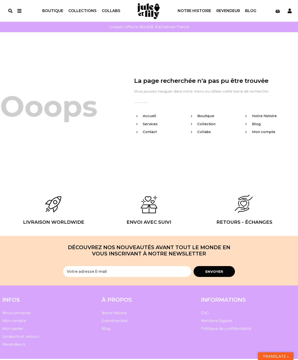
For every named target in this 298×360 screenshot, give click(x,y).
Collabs (111, 11)
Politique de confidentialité (226, 330)
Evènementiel (115, 322)
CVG (205, 314)
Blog (250, 11)
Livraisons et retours (20, 337)
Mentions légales (216, 322)
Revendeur (228, 11)
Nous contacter (16, 314)
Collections (82, 11)
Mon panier (12, 330)
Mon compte (14, 322)
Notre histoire (194, 11)
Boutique (52, 11)
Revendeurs (13, 345)
